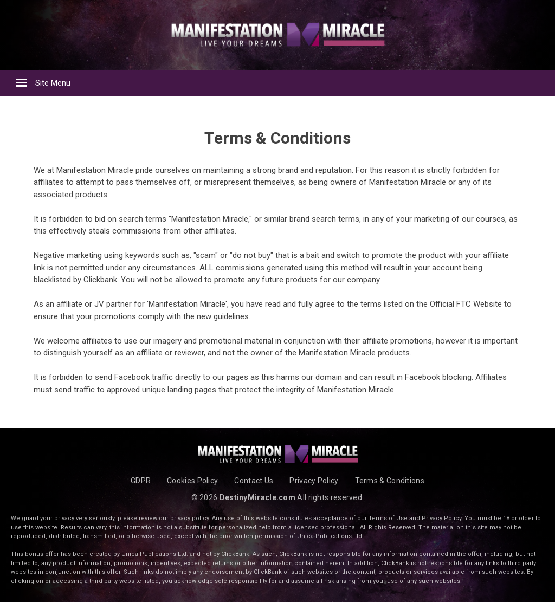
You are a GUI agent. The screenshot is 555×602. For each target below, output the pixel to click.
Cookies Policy (192, 480)
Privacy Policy (313, 480)
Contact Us (253, 480)
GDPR (141, 480)
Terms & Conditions (389, 480)
